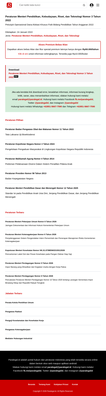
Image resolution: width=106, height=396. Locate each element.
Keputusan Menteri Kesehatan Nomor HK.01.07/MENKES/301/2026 (35, 250)
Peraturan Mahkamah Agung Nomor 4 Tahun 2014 (30, 159)
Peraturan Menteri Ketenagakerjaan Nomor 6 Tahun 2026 (30, 234)
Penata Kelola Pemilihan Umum (19, 302)
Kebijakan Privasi (61, 384)
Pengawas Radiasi (13, 311)
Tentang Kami (44, 384)
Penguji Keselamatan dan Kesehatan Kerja (24, 320)
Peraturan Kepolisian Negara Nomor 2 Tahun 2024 (30, 144)
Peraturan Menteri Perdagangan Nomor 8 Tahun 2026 (29, 276)
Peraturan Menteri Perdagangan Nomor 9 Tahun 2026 (29, 263)
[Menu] (97, 5)
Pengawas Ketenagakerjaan (17, 329)
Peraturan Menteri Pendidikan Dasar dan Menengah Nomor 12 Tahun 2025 (42, 188)
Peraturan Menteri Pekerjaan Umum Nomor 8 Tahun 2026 (30, 221)
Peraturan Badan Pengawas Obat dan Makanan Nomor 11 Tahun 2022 (40, 129)
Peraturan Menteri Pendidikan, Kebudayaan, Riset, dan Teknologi (45, 35)
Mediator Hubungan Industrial (18, 338)
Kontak (75, 384)
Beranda (31, 384)
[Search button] (84, 5)
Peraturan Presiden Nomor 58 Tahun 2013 (26, 173)
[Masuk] (91, 5)
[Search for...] (49, 5)
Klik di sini (23, 54)
